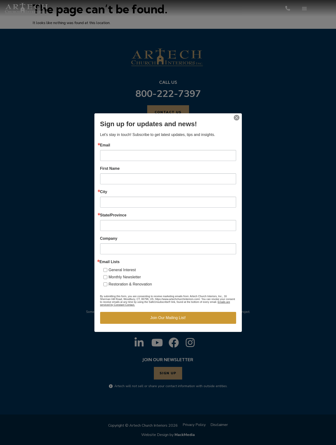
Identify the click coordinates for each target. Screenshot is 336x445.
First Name (110, 168)
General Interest (122, 270)
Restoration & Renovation (130, 284)
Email (105, 145)
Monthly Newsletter (125, 277)
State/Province (113, 215)
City (103, 192)
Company (108, 238)
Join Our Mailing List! (168, 318)
